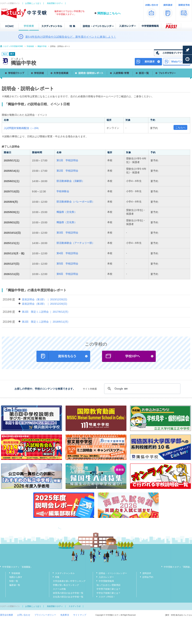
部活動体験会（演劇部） (70, 180)
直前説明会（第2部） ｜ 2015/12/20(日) (44, 303)
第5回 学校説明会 (67, 263)
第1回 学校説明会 (67, 160)
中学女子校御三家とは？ (108, 593)
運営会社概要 (6, 615)
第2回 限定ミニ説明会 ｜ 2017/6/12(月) (45, 311)
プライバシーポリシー (45, 615)
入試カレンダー (106, 577)
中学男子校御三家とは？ (108, 589)
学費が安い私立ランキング (66, 585)
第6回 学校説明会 (67, 273)
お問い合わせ (23, 615)
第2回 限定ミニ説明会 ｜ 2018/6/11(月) (45, 321)
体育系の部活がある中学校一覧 (68, 593)
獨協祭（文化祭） (67, 211)
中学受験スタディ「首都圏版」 (17, 567)
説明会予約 (147, 577)
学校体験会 (63, 191)
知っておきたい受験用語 (108, 585)
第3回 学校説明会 (67, 232)
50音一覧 (13, 581)
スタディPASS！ (107, 597)
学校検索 (30, 46)
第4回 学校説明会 (67, 253)
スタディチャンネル (65, 573)
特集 (57, 577)
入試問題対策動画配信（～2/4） (22, 128)
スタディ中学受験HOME (13, 46)
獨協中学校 (42, 46)
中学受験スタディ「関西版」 (178, 567)
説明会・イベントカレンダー (113, 573)
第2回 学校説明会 (67, 170)
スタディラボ (75, 606)
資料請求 (146, 573)
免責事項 (64, 615)
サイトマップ (79, 615)
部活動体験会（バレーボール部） (76, 201)
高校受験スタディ (55, 3)
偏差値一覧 (14, 585)
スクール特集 (59, 589)
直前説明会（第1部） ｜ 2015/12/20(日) (44, 299)
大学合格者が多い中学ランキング (69, 581)
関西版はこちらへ (109, 13)
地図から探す (15, 577)
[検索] (141, 389)
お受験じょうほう (33, 3)
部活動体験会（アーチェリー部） (76, 242)
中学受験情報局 (106, 581)
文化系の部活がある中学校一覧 (68, 597)
